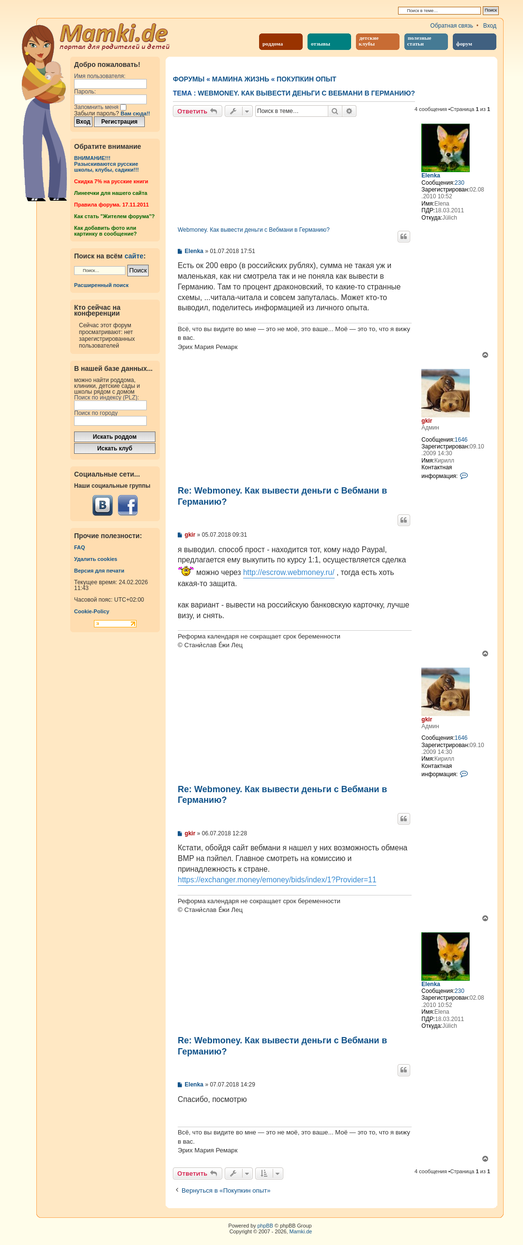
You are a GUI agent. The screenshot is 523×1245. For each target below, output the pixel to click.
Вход (489, 25)
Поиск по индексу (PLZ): (106, 397)
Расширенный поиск (101, 285)
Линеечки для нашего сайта (110, 193)
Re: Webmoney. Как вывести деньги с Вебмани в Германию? (282, 496)
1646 (461, 439)
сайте (133, 256)
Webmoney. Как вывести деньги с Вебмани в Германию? (306, 93)
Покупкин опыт (306, 79)
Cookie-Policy (91, 611)
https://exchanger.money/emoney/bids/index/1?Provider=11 (277, 880)
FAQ (79, 547)
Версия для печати (99, 571)
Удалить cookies (95, 559)
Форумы (188, 79)
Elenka (430, 175)
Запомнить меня (100, 107)
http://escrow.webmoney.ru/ (289, 572)
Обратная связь (452, 25)
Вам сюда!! (135, 113)
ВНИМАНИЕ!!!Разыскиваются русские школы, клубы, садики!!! (106, 164)
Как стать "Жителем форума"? (114, 216)
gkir (426, 420)
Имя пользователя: (99, 76)
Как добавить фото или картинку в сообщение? (105, 231)
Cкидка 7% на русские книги (111, 181)
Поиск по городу (96, 413)
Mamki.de (301, 1231)
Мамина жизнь (240, 79)
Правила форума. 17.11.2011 (111, 205)
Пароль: (85, 91)
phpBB (265, 1226)
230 (459, 182)
